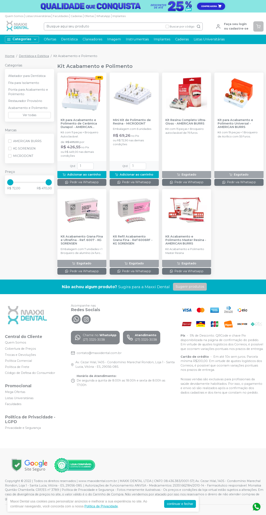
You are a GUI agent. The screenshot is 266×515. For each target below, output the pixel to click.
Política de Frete (17, 367)
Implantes (119, 16)
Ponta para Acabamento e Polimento (28, 92)
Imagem (114, 39)
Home (10, 56)
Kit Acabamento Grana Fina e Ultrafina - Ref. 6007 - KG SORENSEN (82, 240)
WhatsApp (103, 16)
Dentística (69, 39)
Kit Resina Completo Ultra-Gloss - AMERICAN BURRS (185, 121)
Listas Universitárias (38, 16)
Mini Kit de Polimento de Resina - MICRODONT (132, 121)
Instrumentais (137, 39)
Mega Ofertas (15, 392)
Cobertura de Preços (20, 349)
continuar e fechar (180, 504)
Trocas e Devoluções (20, 355)
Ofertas (89, 16)
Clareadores (92, 39)
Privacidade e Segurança (23, 428)
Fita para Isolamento (23, 83)
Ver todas (29, 115)
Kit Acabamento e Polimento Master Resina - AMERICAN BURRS (185, 240)
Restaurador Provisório (25, 101)
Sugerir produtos (190, 287)
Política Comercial (18, 361)
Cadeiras (76, 16)
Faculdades (60, 16)
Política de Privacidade (101, 506)
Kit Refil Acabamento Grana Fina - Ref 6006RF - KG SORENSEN (132, 240)
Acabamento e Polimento (28, 108)
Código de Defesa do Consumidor (30, 373)
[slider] (10, 182)
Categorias (22, 39)
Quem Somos (14, 16)
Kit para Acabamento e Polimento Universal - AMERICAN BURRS (235, 123)
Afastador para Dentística (26, 76)
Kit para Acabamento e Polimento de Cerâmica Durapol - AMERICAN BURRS (79, 123)
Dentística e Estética (34, 56)
